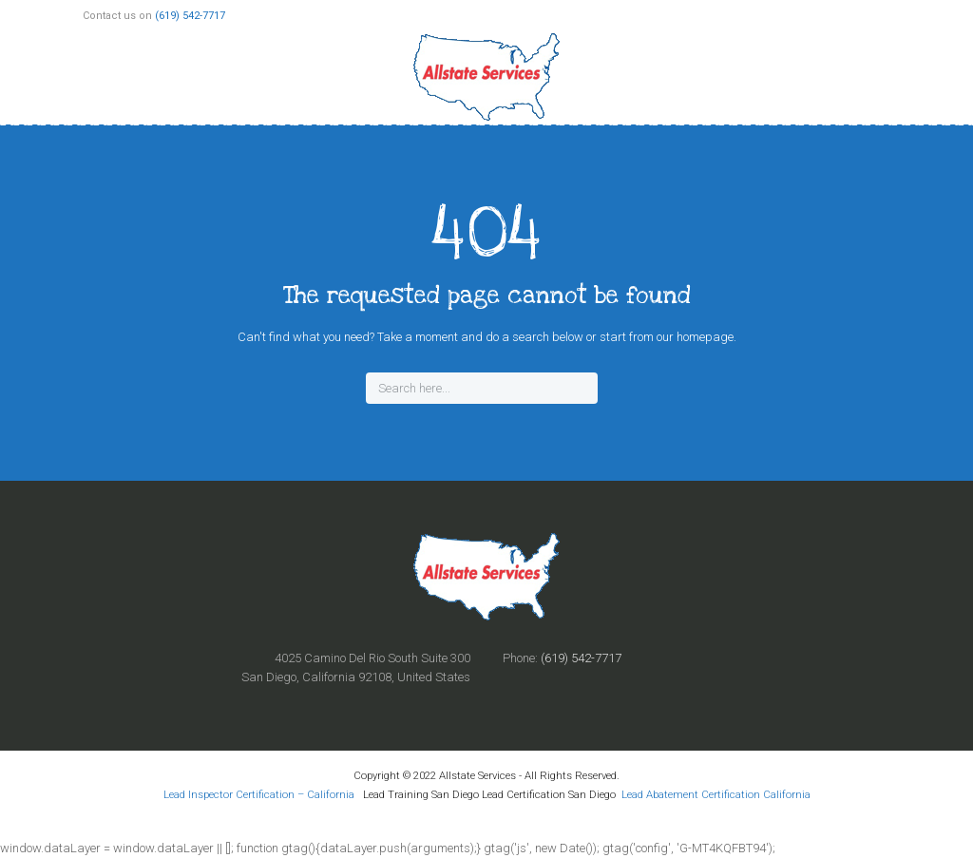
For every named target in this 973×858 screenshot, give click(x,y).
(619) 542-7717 (190, 16)
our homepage (695, 337)
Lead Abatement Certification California (716, 794)
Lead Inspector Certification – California (260, 794)
